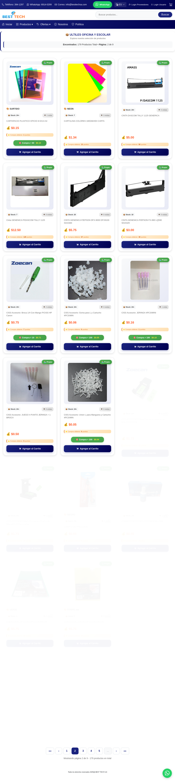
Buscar (165, 14)
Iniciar (7, 24)
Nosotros (61, 24)
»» (125, 751)
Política (78, 24)
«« (50, 751)
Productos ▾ (24, 24)
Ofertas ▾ (43, 24)
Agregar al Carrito (30, 152)
